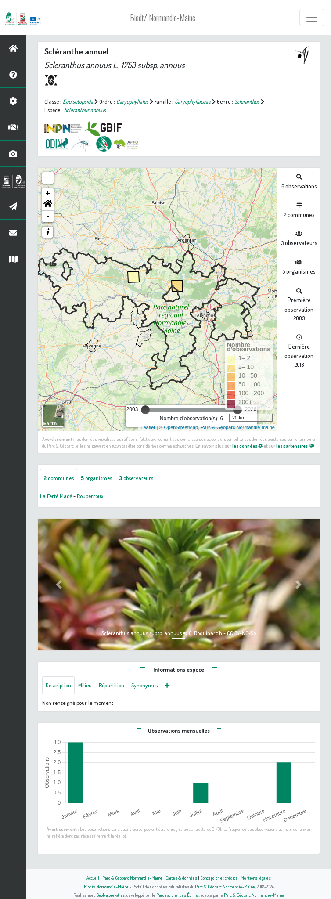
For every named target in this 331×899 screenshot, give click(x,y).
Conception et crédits (218, 878)
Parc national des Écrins (177, 895)
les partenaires (295, 445)
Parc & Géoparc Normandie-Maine (132, 878)
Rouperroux (90, 495)
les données (247, 445)
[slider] (145, 409)
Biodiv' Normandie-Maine (162, 17)
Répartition (111, 685)
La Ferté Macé (56, 495)
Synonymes (144, 685)
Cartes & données (181, 878)
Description (58, 685)
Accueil (92, 878)
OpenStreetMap (181, 427)
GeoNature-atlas (110, 895)
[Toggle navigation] (311, 17)
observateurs (136, 477)
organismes (96, 477)
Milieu (85, 685)
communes (58, 477)
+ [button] (48, 193)
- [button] (48, 216)
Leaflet (147, 427)
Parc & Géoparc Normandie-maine (238, 427)
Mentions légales (256, 878)
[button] (48, 205)
